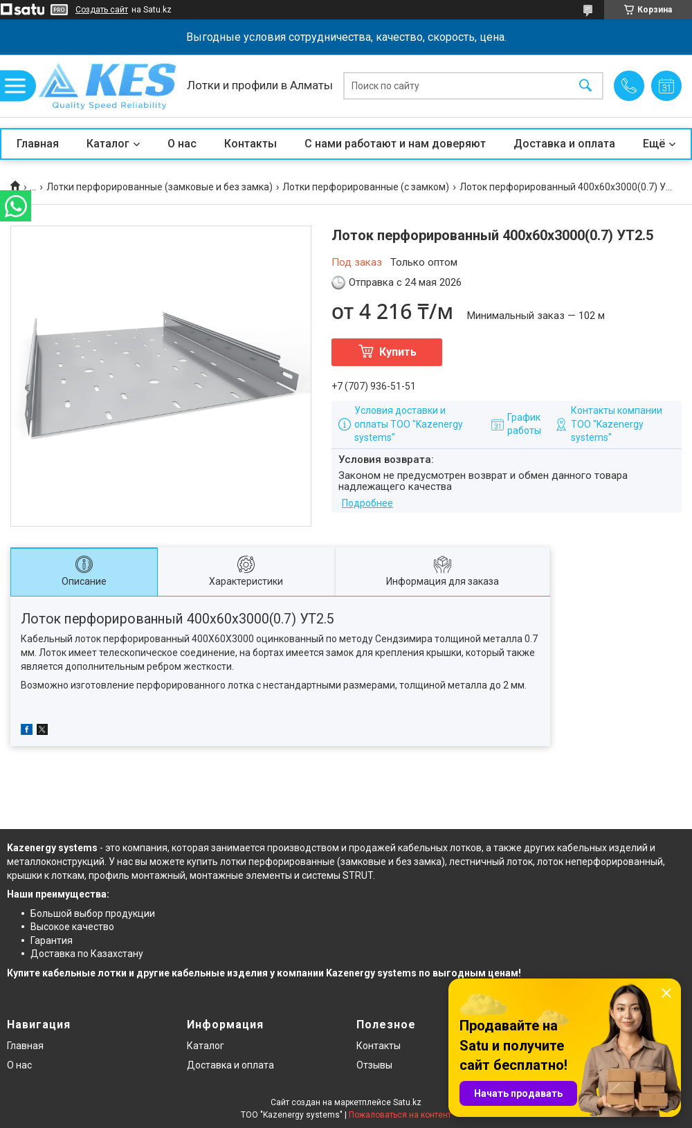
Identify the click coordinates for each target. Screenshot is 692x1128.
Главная (38, 143)
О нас (182, 143)
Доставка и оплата (564, 143)
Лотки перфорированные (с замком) (365, 186)
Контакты (250, 143)
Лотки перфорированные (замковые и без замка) (159, 186)
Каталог (107, 143)
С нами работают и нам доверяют (395, 143)
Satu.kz (407, 1102)
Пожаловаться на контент (400, 1115)
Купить (398, 351)
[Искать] (585, 86)
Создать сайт (101, 10)
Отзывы (374, 1065)
